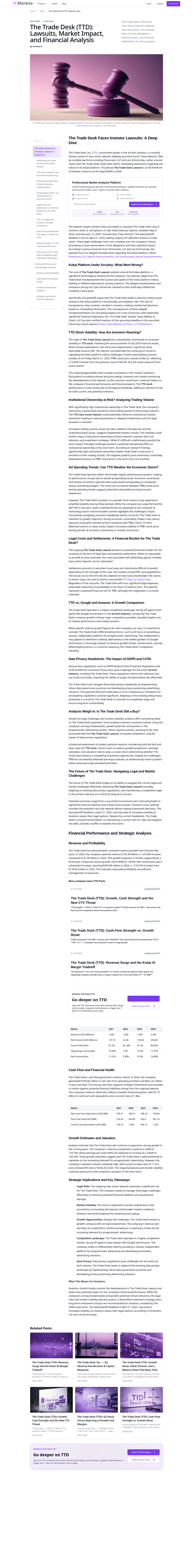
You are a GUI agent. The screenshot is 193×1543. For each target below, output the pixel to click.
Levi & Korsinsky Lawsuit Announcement (138, 256)
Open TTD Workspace (143, 998)
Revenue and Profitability (48, 273)
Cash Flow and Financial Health (47, 280)
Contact (160, 4)
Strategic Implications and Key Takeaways (46, 298)
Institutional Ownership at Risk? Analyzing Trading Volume (47, 184)
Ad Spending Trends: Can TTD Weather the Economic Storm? (48, 196)
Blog (64, 4)
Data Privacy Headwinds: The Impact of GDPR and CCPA (48, 234)
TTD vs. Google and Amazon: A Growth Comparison (45, 222)
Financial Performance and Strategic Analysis (45, 265)
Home (32, 11)
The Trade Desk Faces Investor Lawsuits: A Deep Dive (45, 151)
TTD (95, 152)
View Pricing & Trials (143, 1006)
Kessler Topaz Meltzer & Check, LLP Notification (125, 324)
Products (42, 4)
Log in (148, 4)
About (54, 4)
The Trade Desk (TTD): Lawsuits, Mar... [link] (65, 11)
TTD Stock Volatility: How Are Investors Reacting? (48, 174)
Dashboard (173, 4)
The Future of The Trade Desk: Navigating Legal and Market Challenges (47, 255)
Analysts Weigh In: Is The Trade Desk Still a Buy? (48, 244)
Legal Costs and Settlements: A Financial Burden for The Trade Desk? (47, 209)
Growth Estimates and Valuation (46, 289)
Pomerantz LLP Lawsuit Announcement (91, 256)
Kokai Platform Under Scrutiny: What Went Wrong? (46, 163)
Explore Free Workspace (144, 204)
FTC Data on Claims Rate (137, 579)
